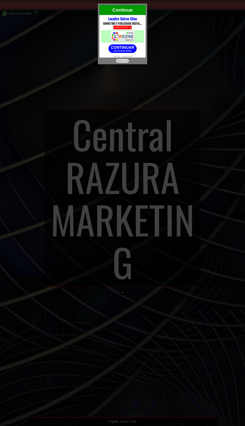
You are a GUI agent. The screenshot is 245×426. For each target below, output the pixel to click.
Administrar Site (122, 61)
